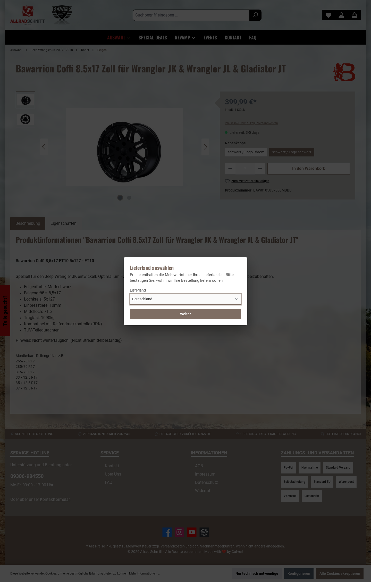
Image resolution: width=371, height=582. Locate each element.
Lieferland (138, 290)
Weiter (185, 314)
